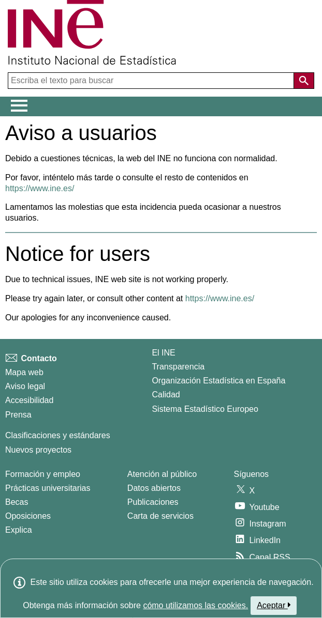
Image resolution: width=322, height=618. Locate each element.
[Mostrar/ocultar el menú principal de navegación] (19, 106)
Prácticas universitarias (48, 488)
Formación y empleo (42, 474)
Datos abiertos (154, 488)
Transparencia (178, 366)
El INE (163, 352)
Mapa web (24, 372)
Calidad (166, 394)
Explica (18, 530)
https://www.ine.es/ (39, 188)
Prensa (18, 414)
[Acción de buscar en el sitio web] (304, 80)
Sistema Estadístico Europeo (205, 409)
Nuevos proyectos (38, 449)
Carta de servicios (160, 516)
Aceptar (273, 605)
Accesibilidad (29, 400)
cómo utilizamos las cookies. (195, 605)
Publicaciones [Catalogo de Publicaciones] (153, 502)
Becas (16, 502)
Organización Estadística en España (218, 380)
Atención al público (162, 474)
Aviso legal (25, 386)
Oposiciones (28, 516)
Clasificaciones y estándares (57, 435)
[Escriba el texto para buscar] (152, 80)
